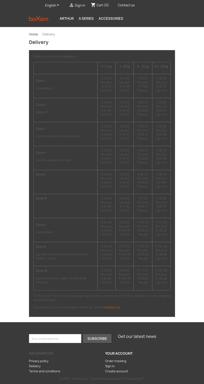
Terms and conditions (44, 371)
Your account (119, 353)
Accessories (111, 18)
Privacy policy (38, 361)
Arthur (67, 18)
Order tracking (115, 361)
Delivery (35, 366)
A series (86, 18)
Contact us (126, 5)
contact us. (112, 307)
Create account (116, 371)
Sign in (110, 366)
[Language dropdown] (53, 5)
